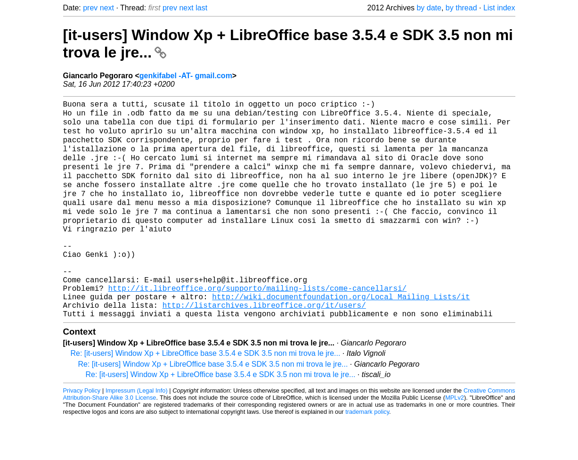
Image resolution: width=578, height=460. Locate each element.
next (107, 8)
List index (499, 8)
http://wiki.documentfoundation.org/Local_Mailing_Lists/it (341, 334)
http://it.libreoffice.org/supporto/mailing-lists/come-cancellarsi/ (257, 323)
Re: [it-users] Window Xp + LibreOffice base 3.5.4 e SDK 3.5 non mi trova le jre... (206, 394)
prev (90, 8)
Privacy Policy (82, 431)
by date (428, 8)
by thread (461, 8)
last (201, 8)
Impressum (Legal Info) (137, 431)
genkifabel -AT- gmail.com (185, 76)
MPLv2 (454, 438)
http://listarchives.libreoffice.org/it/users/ (264, 344)
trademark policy (367, 452)
